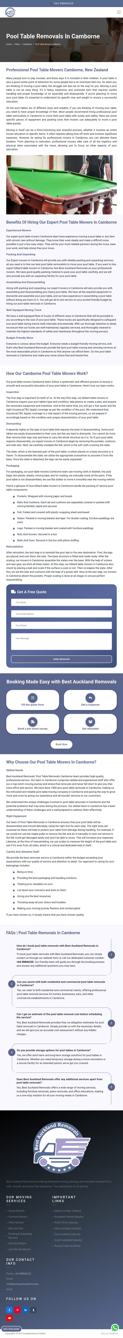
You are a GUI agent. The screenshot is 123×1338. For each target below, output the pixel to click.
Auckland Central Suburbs (68, 1216)
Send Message (61, 659)
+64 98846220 (25, 961)
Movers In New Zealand (67, 1210)
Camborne (27, 44)
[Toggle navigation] (119, 12)
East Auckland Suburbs (67, 1234)
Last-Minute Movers (19, 1249)
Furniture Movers (17, 1216)
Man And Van (15, 1228)
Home (8, 44)
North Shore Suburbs (66, 1222)
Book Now (61, 744)
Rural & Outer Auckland (67, 1245)
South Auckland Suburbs (68, 1240)
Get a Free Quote (13, 1328)
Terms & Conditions (109, 1333)
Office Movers (16, 1222)
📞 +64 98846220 (61, 3)
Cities (17, 44)
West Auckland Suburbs (67, 1228)
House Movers (16, 1210)
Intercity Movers (17, 1243)
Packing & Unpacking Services (20, 1235)
